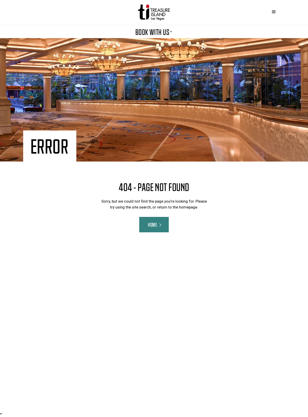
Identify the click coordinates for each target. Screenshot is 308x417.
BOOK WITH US (154, 32)
